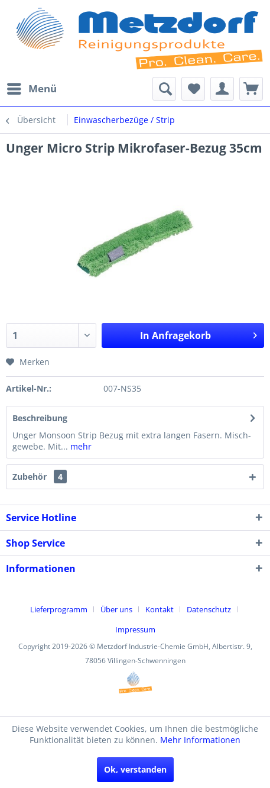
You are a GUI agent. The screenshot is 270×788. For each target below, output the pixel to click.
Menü (32, 87)
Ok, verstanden (135, 769)
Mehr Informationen (200, 739)
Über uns (116, 609)
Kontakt (159, 609)
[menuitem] (31, 89)
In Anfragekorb (198, 334)
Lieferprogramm (58, 609)
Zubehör (39, 476)
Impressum (135, 629)
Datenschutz (209, 609)
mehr (80, 446)
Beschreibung (39, 418)
